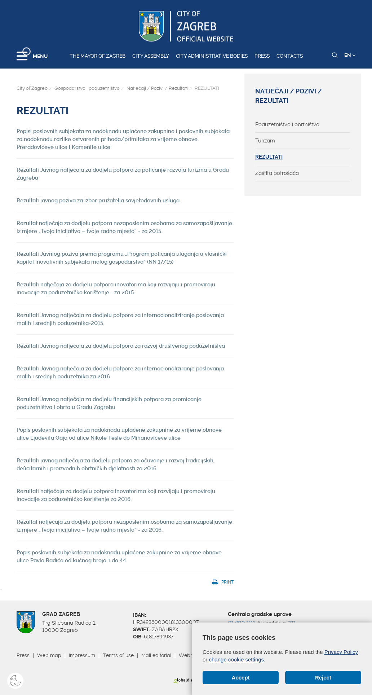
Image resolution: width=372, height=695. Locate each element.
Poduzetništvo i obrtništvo (287, 124)
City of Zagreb (32, 88)
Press (262, 56)
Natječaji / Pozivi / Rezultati (157, 88)
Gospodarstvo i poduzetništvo (87, 88)
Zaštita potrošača (277, 173)
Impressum (82, 655)
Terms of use (118, 655)
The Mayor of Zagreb (97, 56)
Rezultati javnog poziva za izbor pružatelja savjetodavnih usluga (98, 200)
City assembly (150, 56)
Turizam (265, 140)
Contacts (289, 56)
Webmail (189, 655)
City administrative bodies (212, 56)
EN (349, 55)
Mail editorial (156, 655)
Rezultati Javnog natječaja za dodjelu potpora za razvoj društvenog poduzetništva (121, 346)
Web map (49, 655)
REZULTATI (269, 157)
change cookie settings (236, 659)
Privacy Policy (341, 652)
